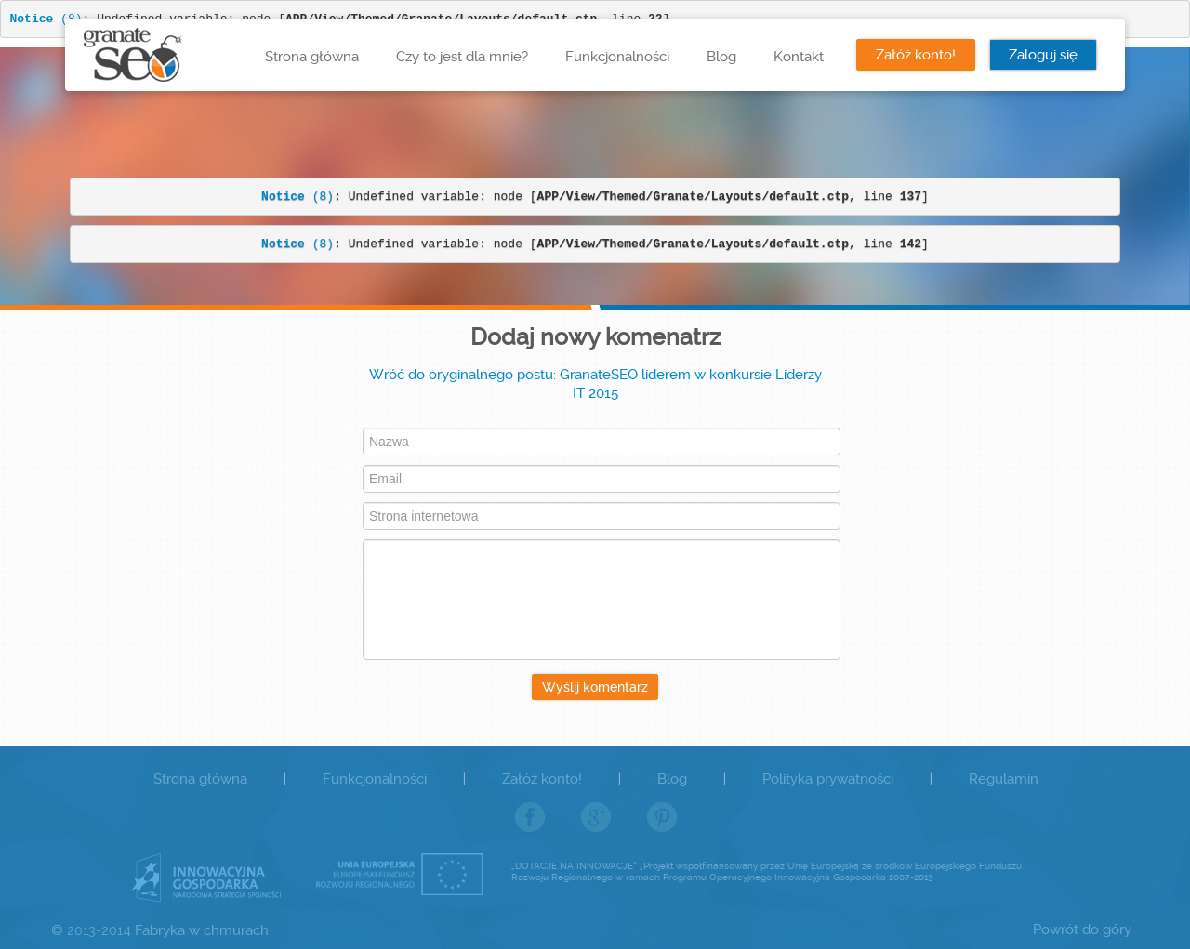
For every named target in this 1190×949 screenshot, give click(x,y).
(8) (297, 197)
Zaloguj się (1043, 54)
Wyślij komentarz (595, 686)
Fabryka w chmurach (202, 930)
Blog (721, 56)
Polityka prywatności (827, 779)
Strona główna (312, 56)
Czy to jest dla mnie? (462, 56)
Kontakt (799, 56)
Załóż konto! (916, 54)
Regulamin (1003, 779)
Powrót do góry (1082, 929)
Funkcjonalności (617, 56)
